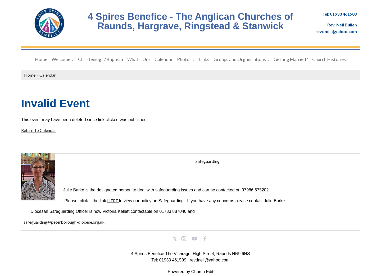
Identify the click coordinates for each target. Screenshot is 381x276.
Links (204, 59)
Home (41, 59)
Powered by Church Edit (191, 271)
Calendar (164, 59)
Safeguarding (208, 161)
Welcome (61, 59)
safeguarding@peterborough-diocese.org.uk (64, 221)
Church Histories (329, 59)
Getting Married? (291, 59)
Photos (184, 59)
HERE (112, 200)
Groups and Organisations (240, 59)
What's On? (138, 59)
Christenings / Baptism (100, 59)
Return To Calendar (38, 130)
